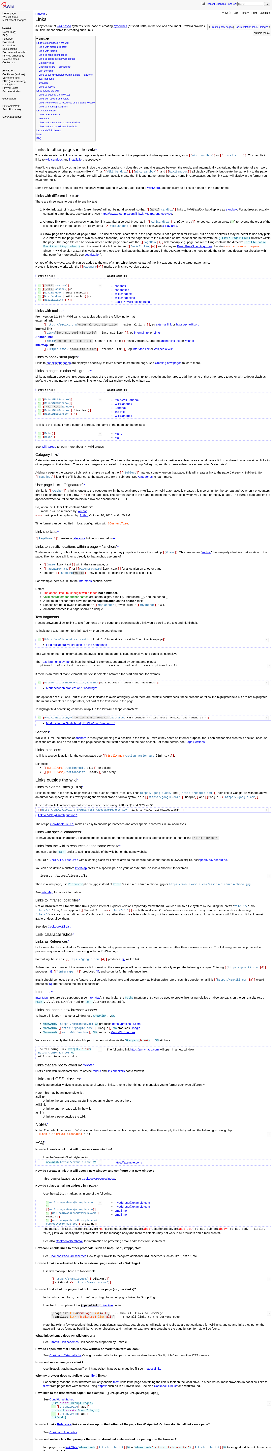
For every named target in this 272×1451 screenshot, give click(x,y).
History (245, 12)
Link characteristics (46, 110)
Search (232, 3)
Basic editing (9, 48)
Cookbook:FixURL (62, 816)
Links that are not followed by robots (58, 126)
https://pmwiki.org (187, 322)
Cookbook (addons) (13, 74)
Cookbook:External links (65, 1343)
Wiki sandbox (10, 16)
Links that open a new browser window (59, 122)
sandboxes (122, 287)
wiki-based (64, 26)
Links (157, 330)
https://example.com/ (128, 1151)
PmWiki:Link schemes (64, 1329)
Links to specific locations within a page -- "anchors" (66, 74)
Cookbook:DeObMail (69, 1229)
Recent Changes (216, 3)
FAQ (5, 35)
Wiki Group (49, 443)
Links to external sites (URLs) (54, 94)
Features (7, 38)
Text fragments (46, 78)
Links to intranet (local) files (53, 106)
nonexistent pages (58, 360)
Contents (44, 39)
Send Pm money (11, 109)
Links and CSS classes (48, 130)
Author (82, 507)
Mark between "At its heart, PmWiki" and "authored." (80, 716)
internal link (141, 330)
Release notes (10, 58)
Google (135, 1017)
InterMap (41, 342)
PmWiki (6, 28)
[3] (50, 962)
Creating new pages (221, 27)
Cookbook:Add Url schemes (67, 1244)
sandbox (231, 208)
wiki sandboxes (125, 295)
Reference (64, 1411)
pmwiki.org (8, 70)
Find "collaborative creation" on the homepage (76, 638)
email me (121, 1199)
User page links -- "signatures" (55, 66)
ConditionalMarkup (61, 1387)
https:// (102, 1373)
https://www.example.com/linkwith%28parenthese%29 (136, 212)
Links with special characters (54, 98)
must (69, 587)
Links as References (49, 114)
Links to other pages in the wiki (52, 43)
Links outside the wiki (47, 90)
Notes (39, 134)
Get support (9, 98)
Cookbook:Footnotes (63, 1419)
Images (264, 27)
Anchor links (44, 334)
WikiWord (153, 187)
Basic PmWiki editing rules (194, 244)
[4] (97, 962)
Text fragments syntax (55, 655)
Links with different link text (53, 47)
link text (120, 408)
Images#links (152, 1356)
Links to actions (47, 86)
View (225, 12)
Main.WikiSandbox (127, 397)
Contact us (8, 62)
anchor (206, 547)
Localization (92, 252)
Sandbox (120, 404)
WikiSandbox (123, 400)
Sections (43, 82)
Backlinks (264, 12)
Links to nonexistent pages (53, 55)
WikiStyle (72, 1434)
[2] (123, 950)
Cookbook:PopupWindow (98, 1167)
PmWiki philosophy (13, 55)
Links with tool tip (48, 51)
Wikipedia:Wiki (163, 346)
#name (189, 338)
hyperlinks (120, 26)
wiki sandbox (54, 159)
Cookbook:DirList (59, 917)
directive (97, 1293)
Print (254, 12)
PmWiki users (10, 87)
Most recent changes (14, 20)
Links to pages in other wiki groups (57, 58)
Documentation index (14, 52)
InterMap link (141, 346)
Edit (236, 12)
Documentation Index (246, 27)
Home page (9, 13)
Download (8, 42)
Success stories (11, 91)
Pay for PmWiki (11, 105)
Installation (8, 45)
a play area (170, 224)
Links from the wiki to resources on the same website (67, 102)
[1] (114, 532)
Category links (46, 62)
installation (76, 159)
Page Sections (195, 735)
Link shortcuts (46, 70)
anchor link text (171, 338)
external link (164, 322)
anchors (81, 731)
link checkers (116, 1060)
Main (118, 434)
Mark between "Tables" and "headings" (71, 681)
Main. (118, 430)
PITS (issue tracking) (14, 81)
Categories (145, 473)
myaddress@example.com (132, 1191)
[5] (50, 974)
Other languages (11, 116)
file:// (93, 1363)
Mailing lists (9, 84)
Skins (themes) (11, 77)
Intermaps (44, 118)
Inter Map (41, 988)
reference (79, 533)
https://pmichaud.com (126, 1013)
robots (88, 1054)
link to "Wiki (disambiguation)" (57, 807)
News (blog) (9, 31)
